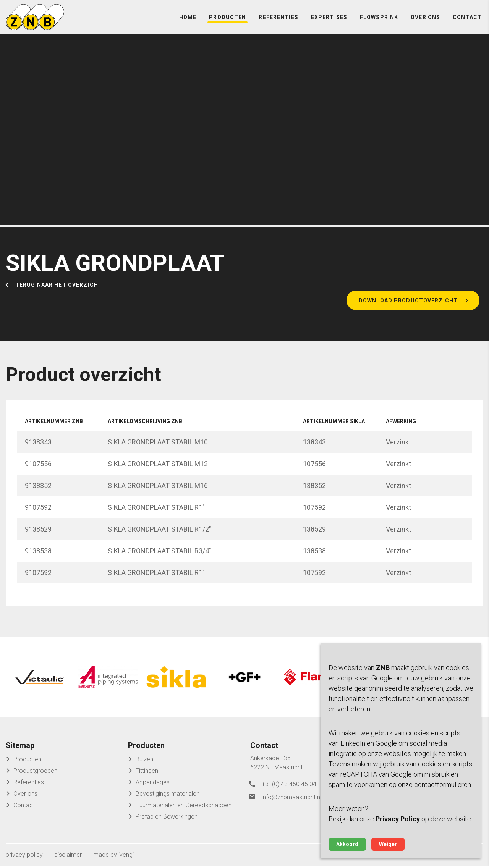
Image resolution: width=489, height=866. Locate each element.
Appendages (153, 781)
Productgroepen (35, 770)
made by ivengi (113, 854)
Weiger (388, 844)
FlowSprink (379, 23)
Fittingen (147, 770)
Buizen (144, 759)
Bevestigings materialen (167, 793)
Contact (467, 23)
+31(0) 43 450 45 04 (289, 783)
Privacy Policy (398, 819)
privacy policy (24, 854)
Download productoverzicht (408, 312)
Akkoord (347, 844)
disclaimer (68, 854)
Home (187, 23)
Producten (227, 23)
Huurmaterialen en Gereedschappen (184, 804)
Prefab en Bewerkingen (167, 816)
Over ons (425, 23)
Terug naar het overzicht (58, 295)
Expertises (329, 23)
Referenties (278, 23)
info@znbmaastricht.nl (291, 794)
